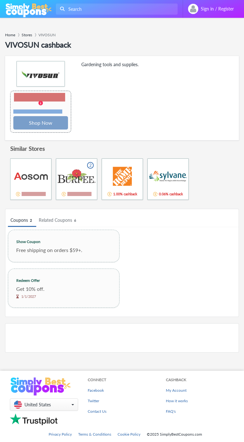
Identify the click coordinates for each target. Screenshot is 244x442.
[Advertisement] (122, 338)
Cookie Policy (129, 434)
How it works (177, 400)
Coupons (22, 220)
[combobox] (115, 9)
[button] (40, 104)
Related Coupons (58, 220)
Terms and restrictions (38, 111)
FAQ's (171, 411)
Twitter (93, 400)
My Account (176, 390)
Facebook (96, 390)
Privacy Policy (60, 434)
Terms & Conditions (94, 434)
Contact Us (97, 411)
